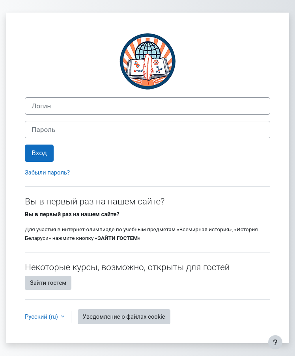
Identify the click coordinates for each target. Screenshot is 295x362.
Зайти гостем (48, 282)
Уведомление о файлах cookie (124, 316)
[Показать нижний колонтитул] (275, 342)
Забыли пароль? (47, 172)
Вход (39, 153)
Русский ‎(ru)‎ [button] (42, 316)
